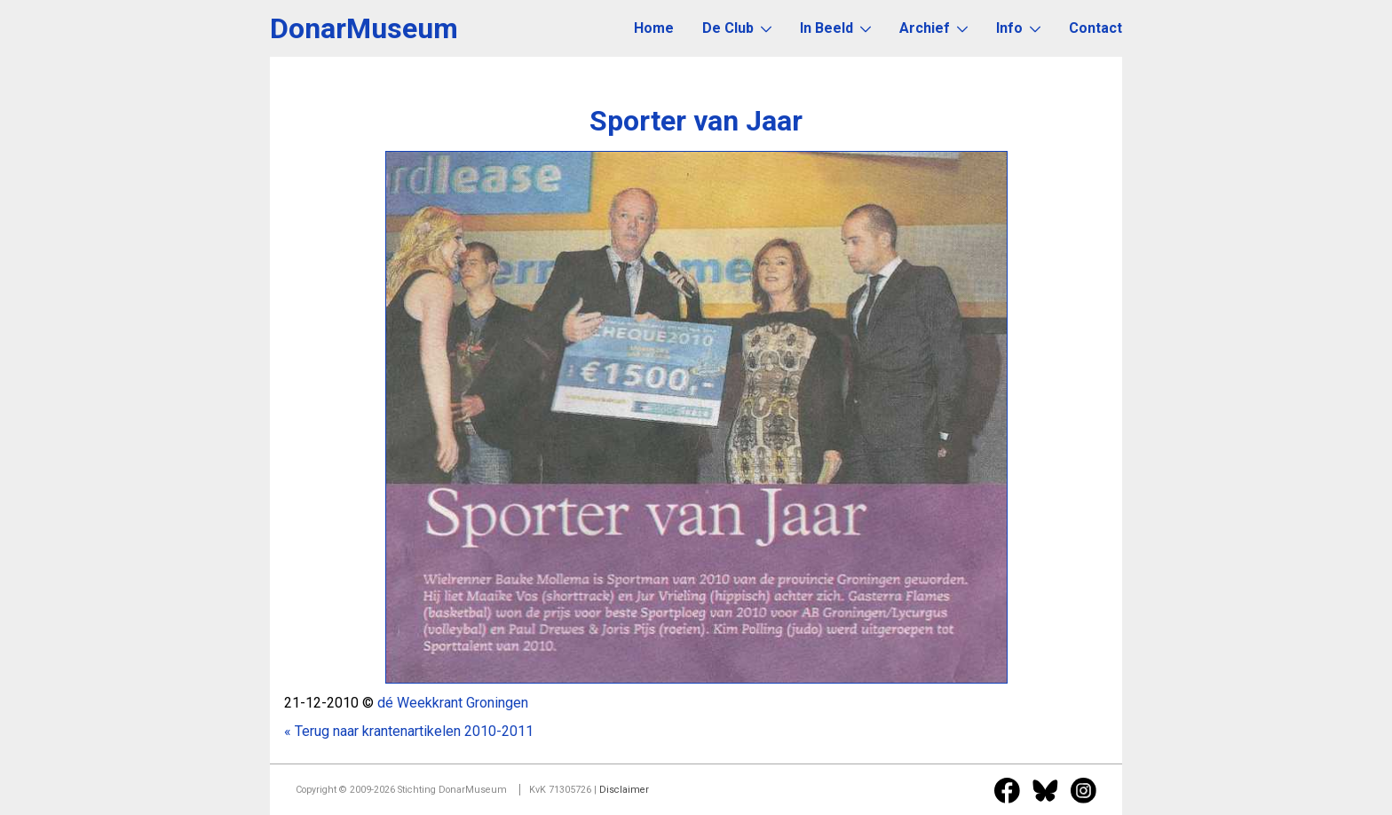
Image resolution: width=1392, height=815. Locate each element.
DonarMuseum (364, 28)
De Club (736, 28)
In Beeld (835, 28)
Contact (1095, 28)
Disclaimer (624, 789)
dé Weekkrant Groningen (452, 702)
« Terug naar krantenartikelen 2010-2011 (409, 731)
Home (654, 28)
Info (1018, 28)
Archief (933, 28)
